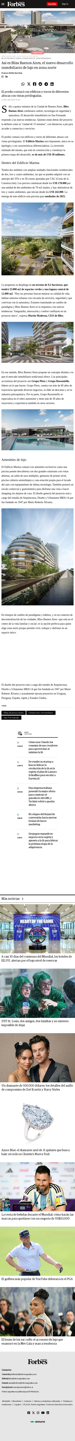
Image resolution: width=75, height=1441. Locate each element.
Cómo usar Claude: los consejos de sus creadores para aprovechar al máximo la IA (43, 747)
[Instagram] (38, 1413)
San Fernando (11, 717)
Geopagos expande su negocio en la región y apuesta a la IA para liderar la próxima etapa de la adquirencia (43, 841)
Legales (17, 1405)
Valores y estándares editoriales (47, 1401)
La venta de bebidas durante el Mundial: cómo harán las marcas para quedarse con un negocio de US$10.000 (37, 1216)
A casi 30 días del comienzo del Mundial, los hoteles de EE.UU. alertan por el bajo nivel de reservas (36, 958)
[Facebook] (28, 1413)
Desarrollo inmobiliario (40, 712)
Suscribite (52, 4)
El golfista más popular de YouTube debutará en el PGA (37, 1279)
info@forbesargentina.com (19, 1379)
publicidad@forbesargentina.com (23, 1374)
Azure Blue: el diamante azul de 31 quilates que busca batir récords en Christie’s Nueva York (35, 1152)
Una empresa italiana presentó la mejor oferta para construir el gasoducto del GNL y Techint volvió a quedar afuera (41, 796)
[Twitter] (33, 1413)
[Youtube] (43, 1413)
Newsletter (17, 1401)
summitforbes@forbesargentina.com (23, 1383)
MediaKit (6, 1401)
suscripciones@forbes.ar (23, 1387)
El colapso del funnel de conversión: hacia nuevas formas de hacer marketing (42, 819)
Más (41, 733)
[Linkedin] (48, 1413)
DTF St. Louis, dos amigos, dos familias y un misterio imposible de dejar (35, 1023)
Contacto (28, 1401)
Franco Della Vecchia (11, 73)
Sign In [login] (65, 4)
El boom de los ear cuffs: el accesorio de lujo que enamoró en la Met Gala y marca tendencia (32, 1341)
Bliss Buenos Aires (14, 712)
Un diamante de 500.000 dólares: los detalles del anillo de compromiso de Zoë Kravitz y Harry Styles (37, 1087)
